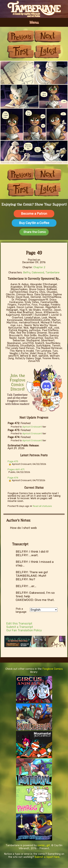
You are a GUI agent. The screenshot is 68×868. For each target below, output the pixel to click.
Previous (20, 36)
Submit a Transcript (19, 627)
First (20, 51)
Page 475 (13, 461)
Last (47, 51)
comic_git (44, 845)
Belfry (26, 272)
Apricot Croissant (32, 426)
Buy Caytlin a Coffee (34, 223)
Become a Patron (34, 214)
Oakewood (38, 272)
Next (47, 36)
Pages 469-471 (16, 469)
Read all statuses (42, 506)
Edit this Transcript (19, 623)
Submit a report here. (47, 857)
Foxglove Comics (52, 668)
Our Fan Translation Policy (24, 630)
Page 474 (13, 477)
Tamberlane (52, 272)
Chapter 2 (39, 267)
